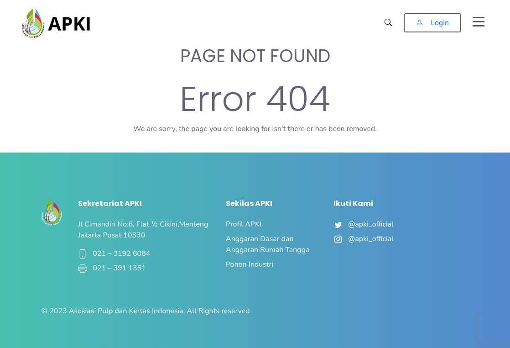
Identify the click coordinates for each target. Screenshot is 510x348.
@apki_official (363, 224)
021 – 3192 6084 (114, 253)
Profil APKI (243, 224)
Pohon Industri (249, 264)
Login (432, 23)
